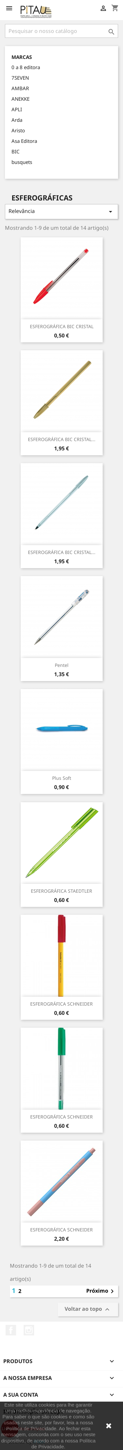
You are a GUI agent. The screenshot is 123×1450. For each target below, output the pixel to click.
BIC (15, 151)
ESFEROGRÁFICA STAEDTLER (61, 891)
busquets (21, 162)
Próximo (101, 1291)
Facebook (11, 1330)
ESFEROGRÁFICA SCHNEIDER (61, 1004)
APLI (16, 109)
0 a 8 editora (25, 67)
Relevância (61, 211)
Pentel (62, 665)
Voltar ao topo (88, 1309)
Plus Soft (61, 778)
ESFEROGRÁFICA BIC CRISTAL (61, 326)
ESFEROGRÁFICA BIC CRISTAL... (61, 439)
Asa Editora (24, 141)
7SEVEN (20, 77)
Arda (16, 120)
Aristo (18, 130)
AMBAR (20, 88)
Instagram (29, 1330)
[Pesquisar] (61, 31)
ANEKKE (20, 98)
